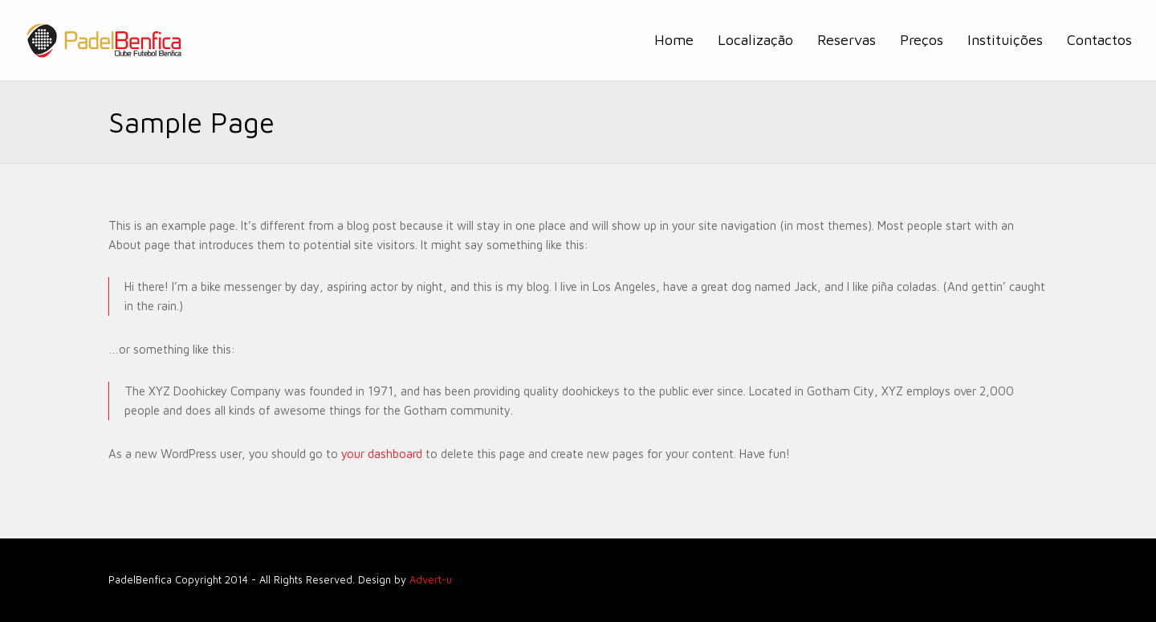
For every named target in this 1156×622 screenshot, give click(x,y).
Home (674, 39)
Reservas (846, 39)
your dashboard (381, 453)
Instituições (1005, 39)
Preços (921, 39)
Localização (755, 39)
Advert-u (430, 580)
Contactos (1099, 39)
